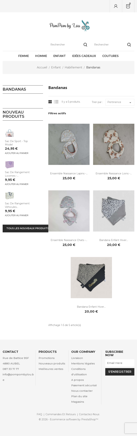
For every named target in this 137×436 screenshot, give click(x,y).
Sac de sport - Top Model (16, 143)
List (57, 101)
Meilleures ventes (51, 369)
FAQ (39, 414)
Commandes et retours (60, 414)
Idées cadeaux (84, 56)
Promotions (47, 358)
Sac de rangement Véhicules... (17, 205)
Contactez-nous (89, 414)
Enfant (59, 56)
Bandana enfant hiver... (113, 240)
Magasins (77, 401)
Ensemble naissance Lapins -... (69, 173)
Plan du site (79, 396)
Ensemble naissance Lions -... (114, 173)
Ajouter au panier (16, 153)
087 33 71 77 (11, 369)
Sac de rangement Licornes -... (17, 174)
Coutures (110, 56)
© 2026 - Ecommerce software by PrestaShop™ (68, 419)
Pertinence (119, 102)
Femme (23, 56)
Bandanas (14, 89)
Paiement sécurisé (84, 385)
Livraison (77, 358)
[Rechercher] (112, 6)
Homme (41, 56)
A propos (77, 380)
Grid (50, 101)
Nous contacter (82, 390)
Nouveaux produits (52, 363)
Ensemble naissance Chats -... (69, 240)
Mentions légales (83, 363)
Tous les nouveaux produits (27, 228)
